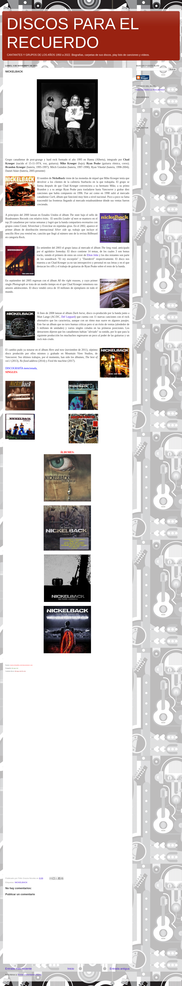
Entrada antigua (119, 968)
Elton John (92, 255)
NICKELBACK (21, 882)
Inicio (70, 968)
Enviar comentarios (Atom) (30, 975)
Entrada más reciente (18, 968)
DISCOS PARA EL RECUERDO (150, 90)
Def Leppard (68, 316)
